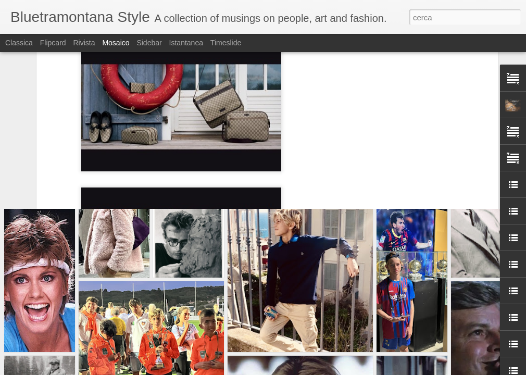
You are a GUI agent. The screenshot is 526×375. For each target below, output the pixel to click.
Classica (19, 43)
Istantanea (186, 43)
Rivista (84, 43)
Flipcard (53, 43)
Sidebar (148, 43)
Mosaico (115, 43)
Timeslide (225, 43)
